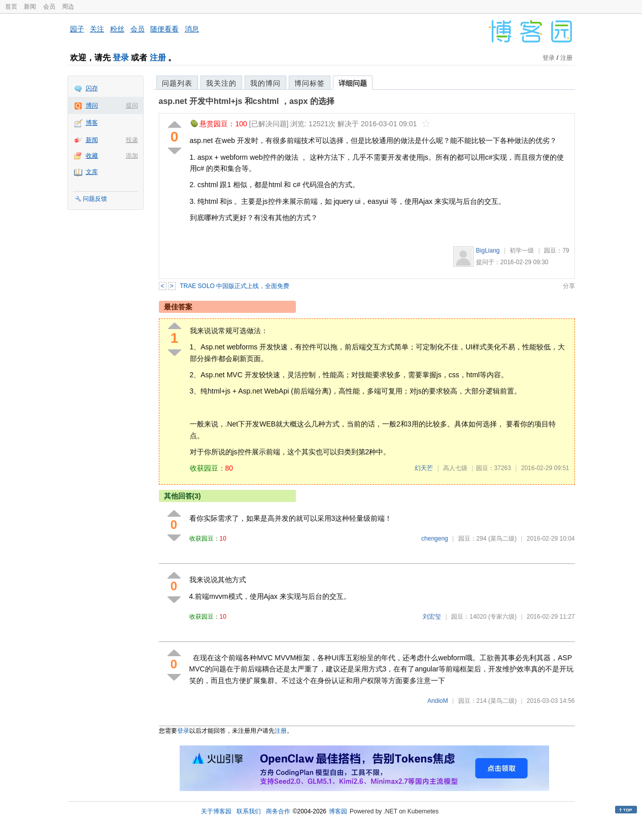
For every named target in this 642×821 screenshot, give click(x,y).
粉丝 (117, 29)
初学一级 (522, 250)
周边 (68, 6)
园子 (77, 29)
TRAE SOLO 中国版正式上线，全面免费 (234, 286)
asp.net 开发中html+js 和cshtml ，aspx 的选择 (246, 101)
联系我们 (248, 811)
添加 (132, 155)
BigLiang (488, 250)
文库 (92, 171)
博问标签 (309, 83)
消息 (192, 29)
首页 (11, 6)
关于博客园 (216, 811)
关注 (97, 29)
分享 (569, 286)
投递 (132, 140)
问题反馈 (95, 198)
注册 (158, 57)
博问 (92, 105)
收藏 (92, 155)
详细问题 (353, 83)
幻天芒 (424, 468)
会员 (49, 6)
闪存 (92, 88)
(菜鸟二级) (502, 538)
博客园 (338, 811)
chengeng (434, 538)
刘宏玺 (432, 616)
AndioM (437, 700)
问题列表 (177, 83)
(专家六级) (502, 616)
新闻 (30, 6)
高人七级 (455, 468)
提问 (132, 105)
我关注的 (221, 83)
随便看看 (164, 29)
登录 (121, 57)
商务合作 (278, 811)
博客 (92, 122)
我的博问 (265, 83)
